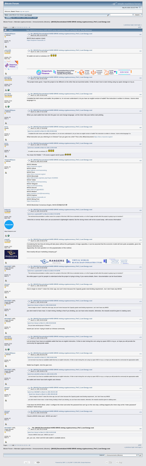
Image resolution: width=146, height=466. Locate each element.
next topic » (138, 25)
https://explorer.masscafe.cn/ (36, 197)
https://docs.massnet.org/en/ (103, 137)
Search (19, 17)
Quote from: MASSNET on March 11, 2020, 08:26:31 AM (42, 392)
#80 (140, 428)
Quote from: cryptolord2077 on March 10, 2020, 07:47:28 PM (44, 214)
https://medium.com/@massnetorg (38, 193)
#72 (140, 285)
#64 (140, 94)
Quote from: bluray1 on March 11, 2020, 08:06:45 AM (42, 305)
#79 (140, 412)
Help (13, 17)
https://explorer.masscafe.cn (36, 40)
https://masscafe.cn (33, 201)
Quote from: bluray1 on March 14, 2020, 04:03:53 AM (42, 432)
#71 (140, 267)
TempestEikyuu (9, 34)
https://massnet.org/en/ (34, 166)
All (29, 27)
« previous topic (128, 25)
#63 (140, 78)
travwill (7, 239)
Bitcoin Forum (8, 22)
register (27, 11)
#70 (140, 240)
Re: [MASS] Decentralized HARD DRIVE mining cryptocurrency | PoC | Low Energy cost (61, 34)
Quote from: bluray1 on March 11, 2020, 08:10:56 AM (42, 323)
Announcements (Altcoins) (41, 22)
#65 (140, 111)
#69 (140, 210)
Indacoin (7, 209)
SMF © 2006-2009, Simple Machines (80, 462)
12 (24, 27)
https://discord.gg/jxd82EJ (35, 189)
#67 (140, 144)
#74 (140, 319)
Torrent (30, 15)
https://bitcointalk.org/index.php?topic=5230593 (42, 178)
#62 (140, 51)
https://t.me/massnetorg (34, 186)
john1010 (7, 77)
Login (23, 17)
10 (20, 27)
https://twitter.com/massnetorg (37, 182)
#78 (140, 388)
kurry (6, 127)
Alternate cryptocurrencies (22, 22)
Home (8, 17)
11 (22, 27)
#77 (140, 370)
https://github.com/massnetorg (37, 170)
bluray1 (7, 284)
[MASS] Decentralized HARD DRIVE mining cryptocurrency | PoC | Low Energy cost (80, 22)
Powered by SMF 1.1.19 (62, 462)
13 (26, 27)
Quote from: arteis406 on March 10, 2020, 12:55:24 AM (42, 147)
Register (29, 17)
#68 (140, 160)
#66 (140, 127)
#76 (140, 354)
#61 (140, 34)
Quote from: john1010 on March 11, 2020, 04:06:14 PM (42, 357)
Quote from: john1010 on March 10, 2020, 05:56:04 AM (42, 131)
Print (139, 27)
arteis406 (7, 50)
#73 (140, 301)
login (21, 11)
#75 (140, 337)
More (34, 17)
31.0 (26, 15)
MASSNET (8, 266)
